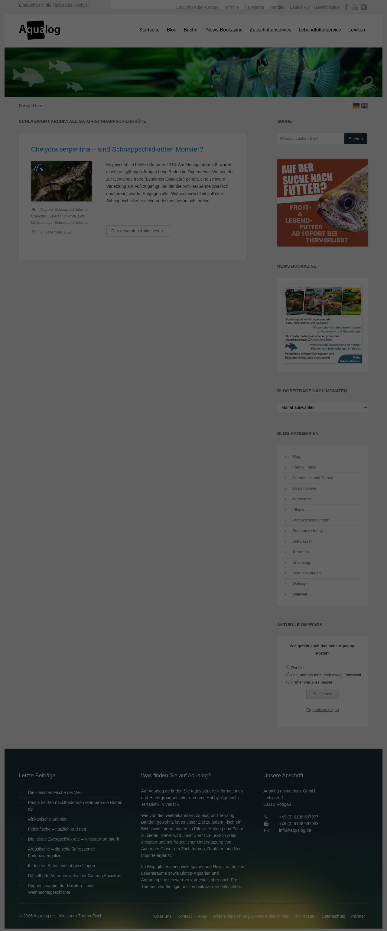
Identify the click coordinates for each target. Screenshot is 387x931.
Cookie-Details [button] (176, 167)
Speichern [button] (194, 136)
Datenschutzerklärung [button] (205, 167)
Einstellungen (127, 83)
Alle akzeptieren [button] (194, 119)
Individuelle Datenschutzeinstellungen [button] (193, 154)
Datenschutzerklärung (155, 77)
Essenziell (128, 97)
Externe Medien (249, 97)
